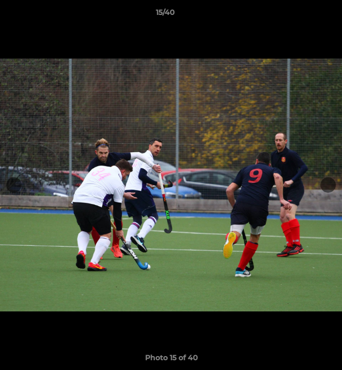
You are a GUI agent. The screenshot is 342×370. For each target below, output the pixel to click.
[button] (305, 15)
